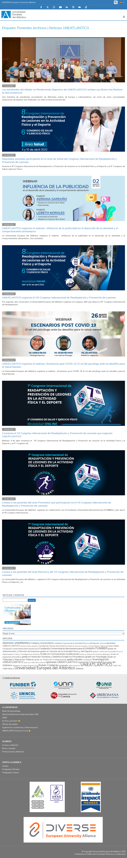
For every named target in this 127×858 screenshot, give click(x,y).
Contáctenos (79, 854)
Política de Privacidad (95, 854)
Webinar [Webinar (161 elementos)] (79, 668)
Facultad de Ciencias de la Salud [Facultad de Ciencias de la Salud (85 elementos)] (52, 646)
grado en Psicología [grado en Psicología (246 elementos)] (96, 656)
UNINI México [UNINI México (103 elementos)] (8, 668)
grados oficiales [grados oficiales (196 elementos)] (75, 659)
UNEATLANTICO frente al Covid (15, 731)
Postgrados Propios (10, 772)
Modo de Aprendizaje (11, 711)
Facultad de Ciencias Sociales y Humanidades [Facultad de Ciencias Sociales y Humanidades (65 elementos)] (82, 646)
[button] (121, 2)
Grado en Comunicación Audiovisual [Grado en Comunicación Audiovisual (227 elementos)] (59, 653)
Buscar (32, 600)
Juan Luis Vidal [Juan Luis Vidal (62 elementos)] (29, 662)
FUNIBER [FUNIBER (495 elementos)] (101, 648)
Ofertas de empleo (10, 724)
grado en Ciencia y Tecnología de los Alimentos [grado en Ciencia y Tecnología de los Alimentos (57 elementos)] (24, 654)
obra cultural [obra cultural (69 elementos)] (40, 662)
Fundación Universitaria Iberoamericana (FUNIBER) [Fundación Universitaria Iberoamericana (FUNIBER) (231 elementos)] (67, 648)
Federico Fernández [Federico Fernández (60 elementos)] (106, 646)
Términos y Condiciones (116, 854)
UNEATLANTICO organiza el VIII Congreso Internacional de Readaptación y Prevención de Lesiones (59, 297)
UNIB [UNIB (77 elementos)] (115, 665)
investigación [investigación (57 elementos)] (87, 660)
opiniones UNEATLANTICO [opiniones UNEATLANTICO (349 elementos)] (62, 662)
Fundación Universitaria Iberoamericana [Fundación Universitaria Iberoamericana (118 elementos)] (21, 648)
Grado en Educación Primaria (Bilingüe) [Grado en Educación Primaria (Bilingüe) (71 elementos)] (94, 654)
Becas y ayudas (8, 748)
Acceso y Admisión (10, 745)
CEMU (4, 717)
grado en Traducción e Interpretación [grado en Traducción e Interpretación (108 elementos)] (50, 659)
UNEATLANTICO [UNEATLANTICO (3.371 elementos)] (96, 664)
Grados (5, 766)
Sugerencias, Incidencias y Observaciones (20, 727)
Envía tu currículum (9, 721)
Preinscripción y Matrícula (13, 752)
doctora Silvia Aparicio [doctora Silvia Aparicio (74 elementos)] (29, 646)
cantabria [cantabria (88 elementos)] (58, 643)
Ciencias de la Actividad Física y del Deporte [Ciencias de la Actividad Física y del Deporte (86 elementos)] (81, 643)
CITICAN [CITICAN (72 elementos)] (102, 643)
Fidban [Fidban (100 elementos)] (116, 646)
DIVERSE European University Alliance (19, 2)
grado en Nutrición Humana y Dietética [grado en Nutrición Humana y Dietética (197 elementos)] (42, 656)
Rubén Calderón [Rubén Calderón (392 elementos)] (48, 665)
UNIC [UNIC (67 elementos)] (119, 665)
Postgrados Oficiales (11, 769)
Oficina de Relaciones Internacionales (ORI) (20, 714)
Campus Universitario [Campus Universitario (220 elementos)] (42, 643)
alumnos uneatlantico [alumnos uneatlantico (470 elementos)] (16, 643)
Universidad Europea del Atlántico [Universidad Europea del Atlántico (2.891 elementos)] (45, 667)
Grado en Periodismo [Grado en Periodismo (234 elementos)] (73, 656)
